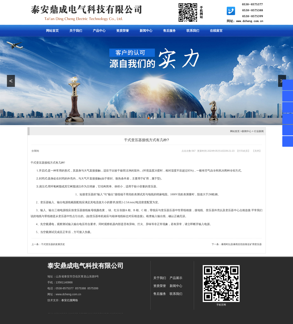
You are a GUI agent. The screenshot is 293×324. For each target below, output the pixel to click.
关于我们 (75, 30)
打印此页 (243, 151)
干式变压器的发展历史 (53, 244)
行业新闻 (259, 131)
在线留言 (216, 30)
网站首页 (52, 30)
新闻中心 (146, 30)
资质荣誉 (122, 30)
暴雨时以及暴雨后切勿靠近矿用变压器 (241, 244)
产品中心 (99, 30)
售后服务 (169, 30)
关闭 (257, 151)
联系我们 (192, 30)
